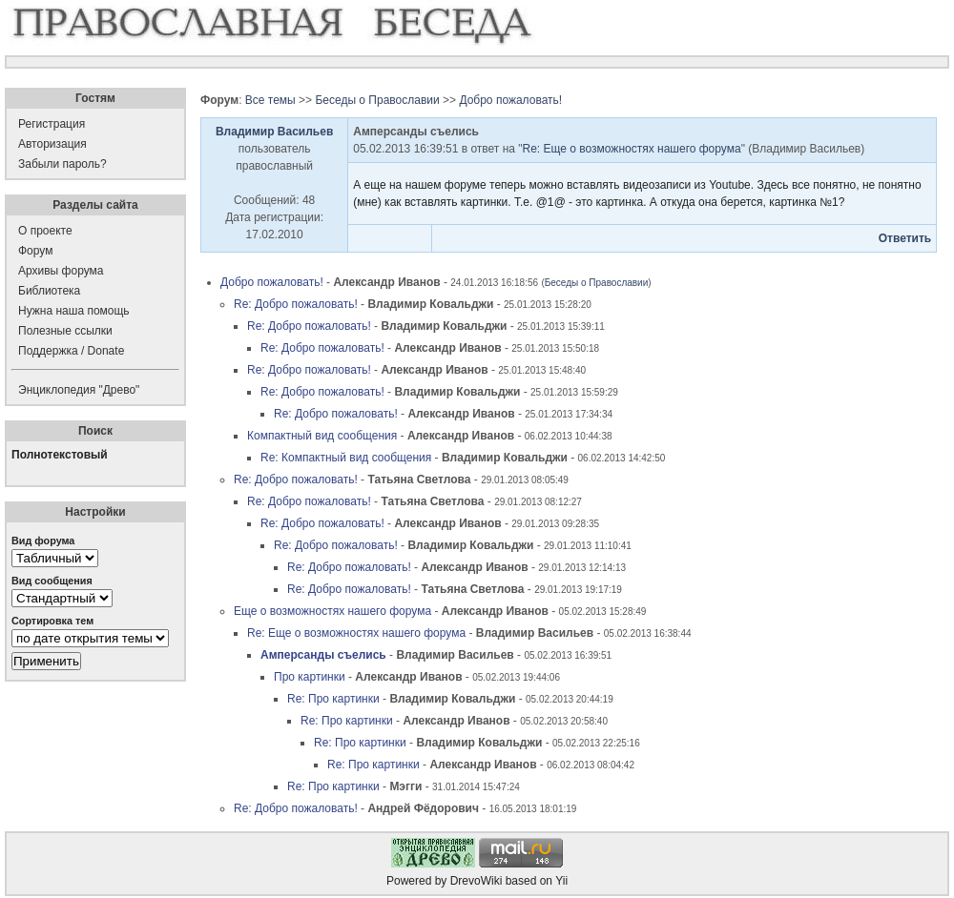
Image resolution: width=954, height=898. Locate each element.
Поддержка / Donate (71, 350)
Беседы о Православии (377, 100)
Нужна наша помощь (74, 310)
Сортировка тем (52, 620)
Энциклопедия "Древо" (78, 390)
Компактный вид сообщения (322, 435)
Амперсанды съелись (323, 655)
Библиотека (49, 290)
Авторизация (52, 144)
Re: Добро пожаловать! (296, 304)
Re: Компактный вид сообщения (345, 457)
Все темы (270, 100)
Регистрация (51, 124)
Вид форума (42, 540)
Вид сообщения (52, 580)
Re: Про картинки (333, 698)
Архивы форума (60, 270)
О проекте (45, 230)
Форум (35, 250)
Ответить (905, 238)
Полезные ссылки (65, 330)
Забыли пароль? (62, 164)
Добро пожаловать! (510, 100)
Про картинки (309, 677)
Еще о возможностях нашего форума (332, 611)
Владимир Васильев (274, 131)
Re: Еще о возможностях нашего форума (632, 148)
